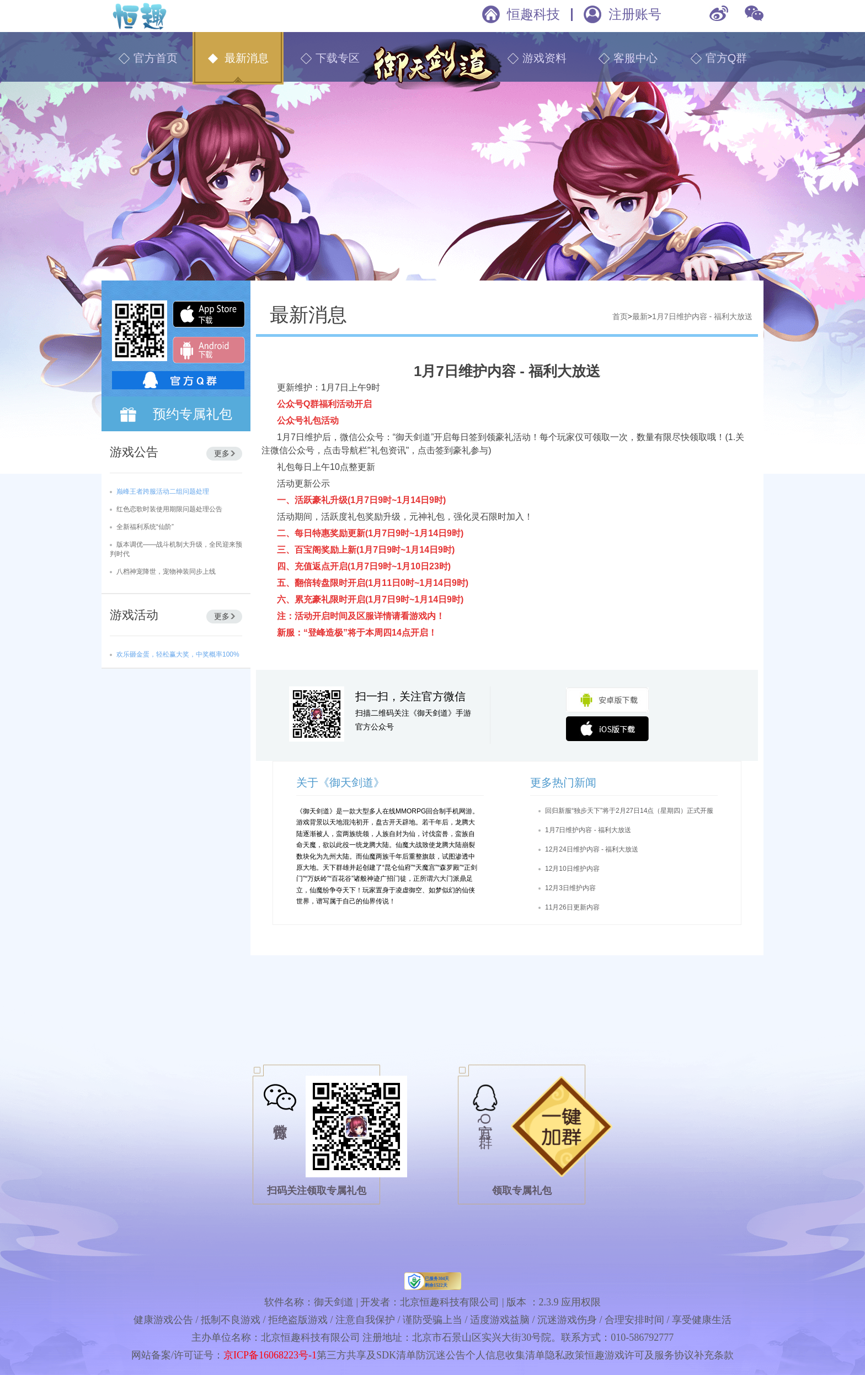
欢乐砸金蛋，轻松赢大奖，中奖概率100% (177, 654)
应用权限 (581, 1302)
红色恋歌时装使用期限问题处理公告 (169, 509)
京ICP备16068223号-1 (270, 1355)
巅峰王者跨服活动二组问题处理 (162, 491)
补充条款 (714, 1355)
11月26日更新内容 (572, 907)
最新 (640, 316)
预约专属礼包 (192, 413)
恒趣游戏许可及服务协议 (639, 1355)
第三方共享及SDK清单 (366, 1355)
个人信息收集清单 (505, 1355)
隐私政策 (565, 1355)
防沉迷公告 (441, 1355)
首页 (620, 316)
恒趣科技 (533, 14)
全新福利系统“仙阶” (145, 527)
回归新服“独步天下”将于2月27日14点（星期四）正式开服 (629, 811)
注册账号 (634, 14)
